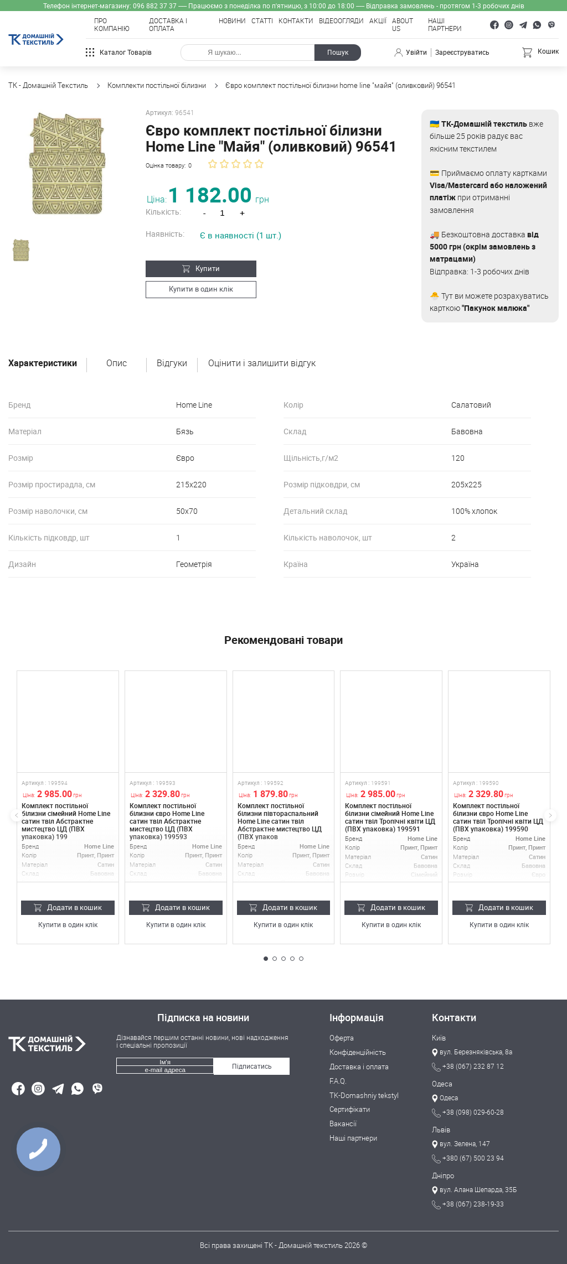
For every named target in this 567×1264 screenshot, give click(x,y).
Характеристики (42, 363)
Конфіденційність (357, 1052)
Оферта (341, 1038)
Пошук (337, 52)
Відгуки (172, 363)
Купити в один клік (195, 289)
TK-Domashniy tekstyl (364, 1095)
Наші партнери (445, 25)
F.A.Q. (338, 1081)
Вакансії (343, 1124)
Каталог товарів (119, 52)
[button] (266, 958)
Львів (441, 1130)
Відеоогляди (341, 21)
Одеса (442, 1084)
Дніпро (443, 1176)
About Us (402, 25)
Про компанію (112, 25)
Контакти (296, 21)
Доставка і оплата (168, 25)
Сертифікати (349, 1109)
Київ (439, 1038)
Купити (195, 268)
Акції (377, 21)
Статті (262, 21)
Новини (232, 21)
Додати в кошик (68, 907)
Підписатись (252, 1066)
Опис (116, 363)
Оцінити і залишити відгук (262, 363)
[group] (64, 166)
